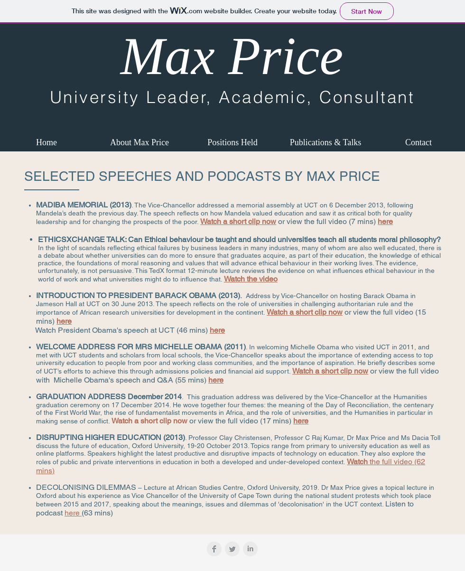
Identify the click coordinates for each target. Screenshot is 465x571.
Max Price (232, 56)
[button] (139, 142)
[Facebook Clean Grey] (214, 549)
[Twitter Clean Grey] (232, 549)
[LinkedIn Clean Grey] (250, 549)
